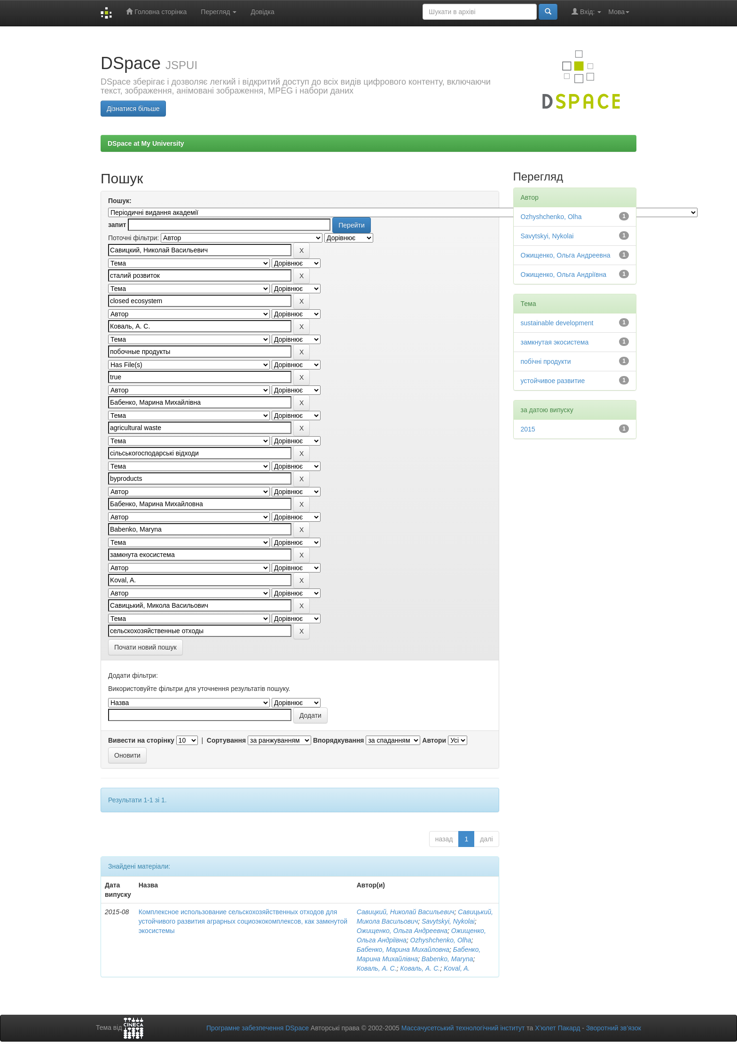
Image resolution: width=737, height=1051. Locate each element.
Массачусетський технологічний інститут (463, 1028)
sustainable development (557, 323)
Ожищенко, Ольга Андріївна (563, 274)
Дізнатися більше (133, 108)
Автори (434, 740)
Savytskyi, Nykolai (448, 921)
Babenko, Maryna (447, 959)
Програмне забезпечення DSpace (257, 1028)
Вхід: (586, 12)
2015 (528, 429)
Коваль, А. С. (377, 968)
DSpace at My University (146, 143)
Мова (618, 12)
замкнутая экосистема (555, 342)
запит (117, 224)
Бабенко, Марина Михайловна (403, 949)
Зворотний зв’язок (613, 1028)
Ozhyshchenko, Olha (440, 940)
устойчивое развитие (553, 380)
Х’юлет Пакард (557, 1028)
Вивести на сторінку (141, 740)
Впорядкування (338, 740)
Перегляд (218, 12)
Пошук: (120, 200)
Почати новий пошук (145, 647)
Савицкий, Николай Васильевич (406, 912)
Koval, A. (457, 968)
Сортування (226, 740)
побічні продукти (546, 361)
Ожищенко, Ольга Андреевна (402, 930)
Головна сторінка (156, 12)
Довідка (262, 12)
